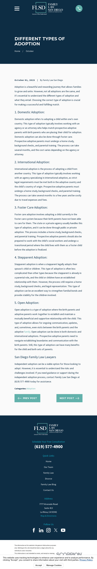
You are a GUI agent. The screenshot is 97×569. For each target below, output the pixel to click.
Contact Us (48, 490)
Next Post (69, 398)
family (27, 331)
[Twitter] (56, 530)
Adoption (31, 388)
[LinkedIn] (41, 530)
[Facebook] (34, 530)
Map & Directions (48, 515)
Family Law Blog (48, 484)
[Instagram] (48, 530)
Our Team (48, 467)
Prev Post (27, 398)
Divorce (48, 478)
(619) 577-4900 (48, 446)
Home (48, 461)
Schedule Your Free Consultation (48, 441)
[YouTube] (63, 530)
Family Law (48, 472)
